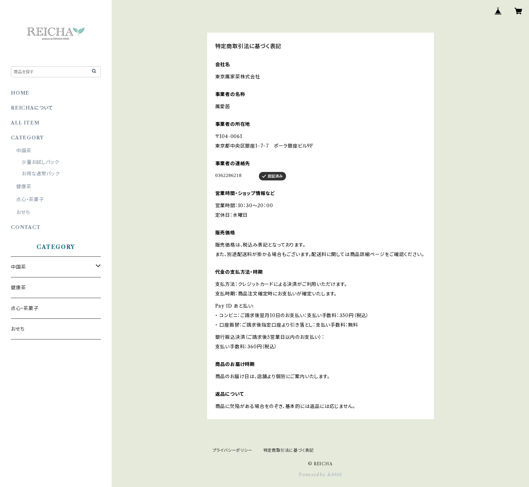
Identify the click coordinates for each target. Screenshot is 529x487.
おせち (23, 212)
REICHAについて (32, 108)
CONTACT (26, 227)
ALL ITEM (25, 123)
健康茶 (23, 186)
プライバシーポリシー (232, 450)
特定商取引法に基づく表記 (288, 450)
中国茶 (23, 151)
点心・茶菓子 (30, 199)
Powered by (320, 474)
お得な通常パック (41, 174)
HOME (20, 93)
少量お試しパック (40, 162)
